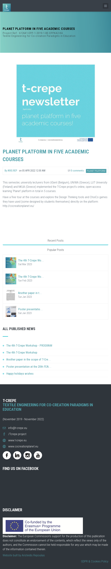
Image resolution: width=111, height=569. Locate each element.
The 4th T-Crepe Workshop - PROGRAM (29, 345)
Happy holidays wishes (19, 373)
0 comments (76, 170)
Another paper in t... (30, 293)
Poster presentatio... (30, 309)
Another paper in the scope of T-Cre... (28, 359)
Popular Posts (55, 250)
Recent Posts (56, 240)
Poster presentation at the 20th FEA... (28, 366)
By (11, 170)
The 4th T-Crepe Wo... (31, 260)
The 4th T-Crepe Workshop (21, 352)
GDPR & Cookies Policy (94, 561)
